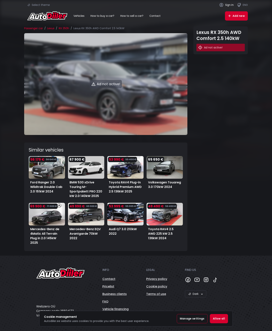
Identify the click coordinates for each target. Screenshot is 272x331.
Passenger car (33, 28)
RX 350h (64, 28)
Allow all (219, 318)
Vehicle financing (115, 309)
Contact (155, 16)
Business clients (114, 294)
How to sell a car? (131, 16)
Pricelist (108, 286)
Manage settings (192, 318)
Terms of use (156, 294)
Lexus (50, 28)
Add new (236, 16)
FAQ (105, 301)
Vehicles (78, 16)
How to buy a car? (102, 16)
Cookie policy (156, 286)
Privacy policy (156, 279)
